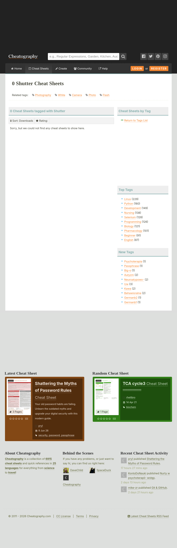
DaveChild (76, 470)
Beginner (130, 235)
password (54, 435)
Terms (80, 516)
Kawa (127, 288)
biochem (131, 407)
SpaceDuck (104, 470)
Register (159, 68)
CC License (63, 516)
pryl (40, 425)
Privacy (94, 516)
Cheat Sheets (39, 68)
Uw (126, 284)
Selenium (130, 217)
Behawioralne (132, 293)
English (128, 240)
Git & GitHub (159, 487)
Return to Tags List (136, 120)
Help (103, 68)
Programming (132, 221)
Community (83, 68)
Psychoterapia (133, 261)
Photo (92, 95)
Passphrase (131, 266)
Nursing (129, 212)
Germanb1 (130, 302)
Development (132, 208)
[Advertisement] (88, 25)
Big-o (127, 270)
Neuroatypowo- (134, 279)
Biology (129, 226)
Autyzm (129, 275)
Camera (77, 95)
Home (16, 68)
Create (61, 68)
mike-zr (133, 487)
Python (128, 203)
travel (11, 472)
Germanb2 (131, 297)
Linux (127, 199)
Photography (43, 95)
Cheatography (14, 458)
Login (137, 68)
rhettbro (130, 397)
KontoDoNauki (137, 473)
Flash (106, 95)
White (61, 95)
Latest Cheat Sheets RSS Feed (148, 516)
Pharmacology (133, 230)
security (42, 435)
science (49, 468)
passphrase (67, 435)
